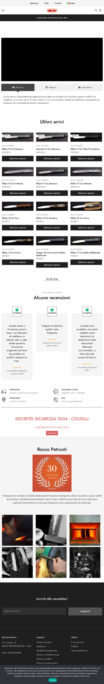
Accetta (53, 680)
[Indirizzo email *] (52, 353)
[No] (100, 674)
